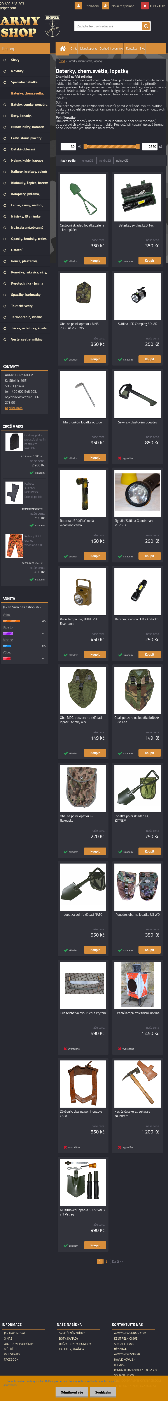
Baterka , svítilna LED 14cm (137, 225)
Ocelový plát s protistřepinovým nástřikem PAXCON (35, 441)
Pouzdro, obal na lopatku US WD (138, 914)
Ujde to (8, 627)
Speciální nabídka (72, 1333)
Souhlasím (103, 1392)
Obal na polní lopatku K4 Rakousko (76, 818)
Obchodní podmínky (111, 48)
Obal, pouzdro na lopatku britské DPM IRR (136, 720)
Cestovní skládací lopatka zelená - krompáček (82, 227)
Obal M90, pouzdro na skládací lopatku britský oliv (81, 720)
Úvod (62, 61)
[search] (146, 26)
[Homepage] (63, 48)
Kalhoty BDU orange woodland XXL (33, 540)
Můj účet (10, 1349)
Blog (142, 48)
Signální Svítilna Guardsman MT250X (133, 523)
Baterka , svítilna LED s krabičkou (137, 619)
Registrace (12, 1354)
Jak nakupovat (88, 48)
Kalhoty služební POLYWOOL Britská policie (33, 490)
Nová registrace (122, 6)
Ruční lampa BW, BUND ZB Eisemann (78, 621)
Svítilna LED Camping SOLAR (137, 324)
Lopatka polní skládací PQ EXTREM (131, 818)
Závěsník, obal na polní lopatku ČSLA (81, 1113)
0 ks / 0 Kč (157, 6)
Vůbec (7, 652)
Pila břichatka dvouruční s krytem (83, 1013)
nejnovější (122, 160)
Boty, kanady (68, 1338)
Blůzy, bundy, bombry (75, 1343)
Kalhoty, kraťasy (71, 1349)
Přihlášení (92, 6)
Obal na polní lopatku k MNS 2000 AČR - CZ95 (79, 326)
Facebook (11, 1359)
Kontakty (131, 48)
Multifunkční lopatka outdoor (83, 422)
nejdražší (105, 160)
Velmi (6, 614)
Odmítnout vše (71, 1392)
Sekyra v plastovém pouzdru (137, 422)
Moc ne (8, 639)
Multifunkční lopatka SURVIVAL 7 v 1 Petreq (82, 1212)
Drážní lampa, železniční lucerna (137, 1013)
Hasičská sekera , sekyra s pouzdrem (132, 1113)
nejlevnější (87, 160)
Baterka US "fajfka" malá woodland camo (77, 523)
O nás (73, 48)
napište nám (14, 407)
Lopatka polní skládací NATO (83, 914)
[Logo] (30, 26)
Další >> (117, 1261)
